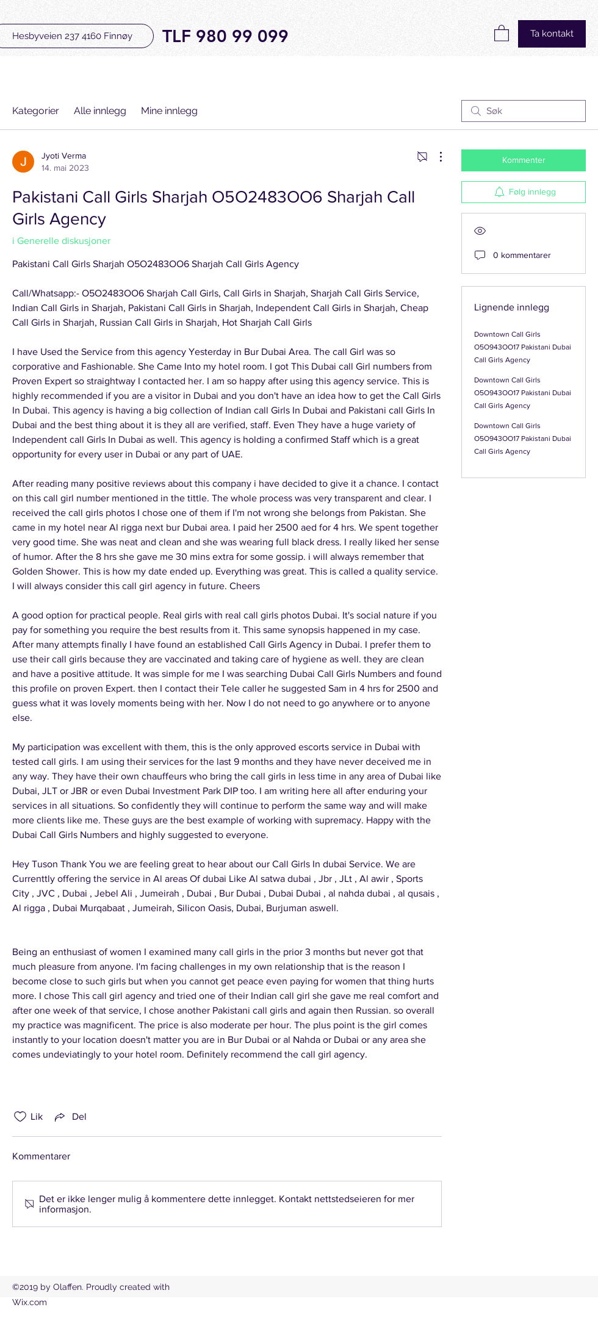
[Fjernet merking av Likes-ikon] (20, 1116)
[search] (523, 111)
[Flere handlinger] (434, 156)
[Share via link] (69, 1116)
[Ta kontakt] (552, 34)
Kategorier (35, 110)
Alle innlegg (100, 110)
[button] (501, 32)
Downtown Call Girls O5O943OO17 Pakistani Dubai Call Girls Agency (522, 347)
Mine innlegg (169, 110)
